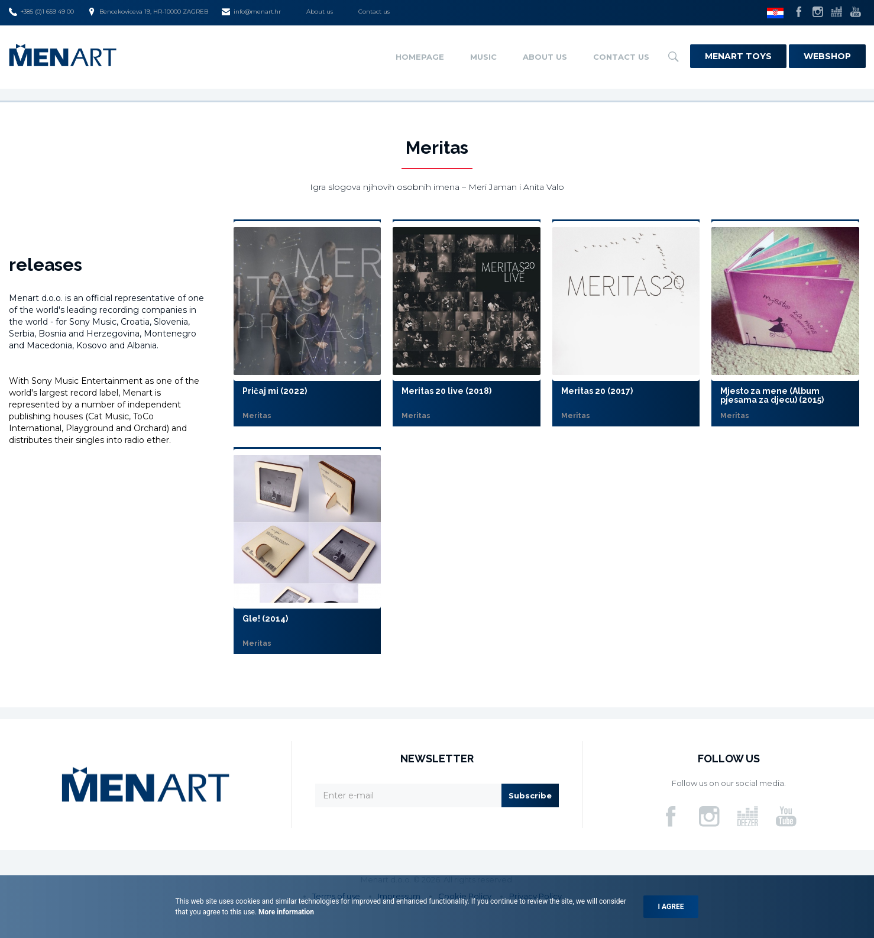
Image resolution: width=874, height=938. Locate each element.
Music (483, 57)
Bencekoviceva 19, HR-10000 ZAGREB (148, 12)
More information (285, 912)
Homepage (420, 57)
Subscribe (530, 795)
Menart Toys (738, 56)
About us (319, 11)
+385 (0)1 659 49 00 (41, 12)
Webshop (827, 56)
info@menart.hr (251, 12)
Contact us (374, 11)
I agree (671, 907)
